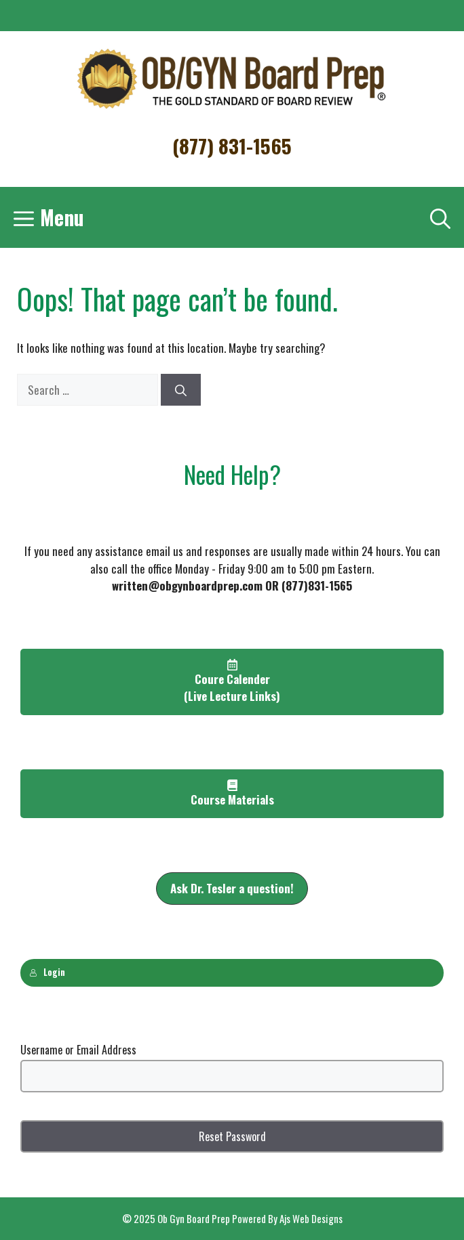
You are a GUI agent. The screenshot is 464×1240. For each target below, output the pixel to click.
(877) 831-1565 (232, 145)
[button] (232, 888)
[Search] (181, 390)
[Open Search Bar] (440, 217)
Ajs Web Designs (311, 1218)
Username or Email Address (78, 1050)
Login (47, 972)
